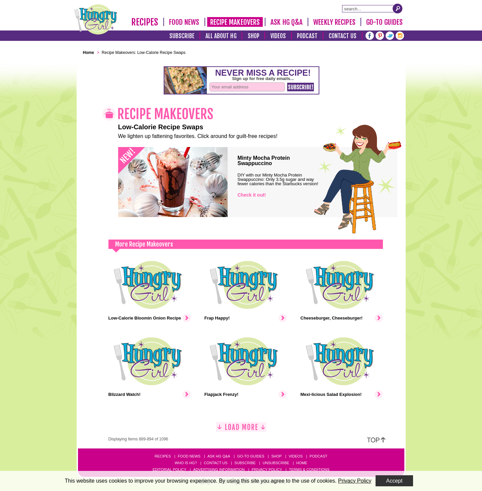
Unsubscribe (276, 463)
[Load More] (241, 429)
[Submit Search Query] (398, 8)
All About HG (221, 36)
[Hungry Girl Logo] (95, 19)
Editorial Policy (169, 470)
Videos (278, 36)
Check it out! (252, 195)
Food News (184, 22)
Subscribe (181, 36)
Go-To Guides (384, 22)
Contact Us (343, 36)
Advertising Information (219, 470)
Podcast (307, 36)
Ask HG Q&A (286, 22)
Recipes (144, 22)
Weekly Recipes (334, 22)
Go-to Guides (250, 456)
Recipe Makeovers (235, 22)
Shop (253, 36)
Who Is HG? (186, 463)
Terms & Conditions (309, 470)
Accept (394, 481)
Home (301, 463)
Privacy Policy (267, 470)
